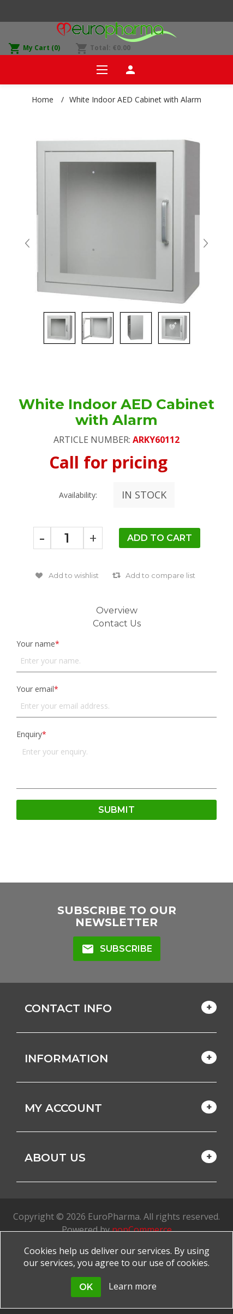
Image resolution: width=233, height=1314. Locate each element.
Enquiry (29, 734)
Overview (117, 610)
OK (86, 1287)
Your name (35, 643)
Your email (35, 689)
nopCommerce (142, 1230)
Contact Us (117, 623)
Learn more (133, 1286)
